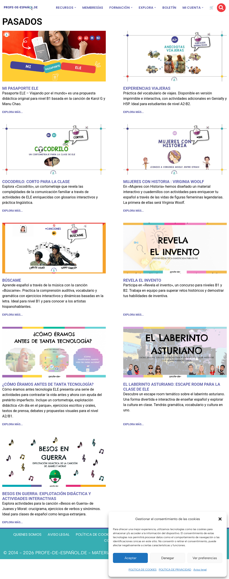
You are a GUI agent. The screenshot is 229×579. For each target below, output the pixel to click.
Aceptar (130, 558)
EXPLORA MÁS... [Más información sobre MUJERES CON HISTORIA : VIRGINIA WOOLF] (133, 221)
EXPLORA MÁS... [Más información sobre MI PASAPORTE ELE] (12, 120)
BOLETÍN (180, 7)
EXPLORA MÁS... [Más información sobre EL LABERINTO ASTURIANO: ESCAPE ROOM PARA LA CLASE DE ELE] (133, 438)
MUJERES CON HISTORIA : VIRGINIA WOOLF (163, 190)
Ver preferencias (205, 558)
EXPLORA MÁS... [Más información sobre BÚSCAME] (12, 327)
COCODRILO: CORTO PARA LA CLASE (36, 190)
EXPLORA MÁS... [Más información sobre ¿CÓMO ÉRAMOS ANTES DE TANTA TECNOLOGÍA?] (12, 438)
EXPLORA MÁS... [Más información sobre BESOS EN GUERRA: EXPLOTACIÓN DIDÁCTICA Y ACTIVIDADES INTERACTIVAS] (12, 538)
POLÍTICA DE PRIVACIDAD (175, 569)
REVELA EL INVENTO (142, 291)
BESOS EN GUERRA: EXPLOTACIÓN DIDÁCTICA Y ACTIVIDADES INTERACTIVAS (46, 511)
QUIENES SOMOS (40, 552)
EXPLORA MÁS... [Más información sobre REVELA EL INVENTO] (133, 327)
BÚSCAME (11, 291)
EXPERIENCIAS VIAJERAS (146, 95)
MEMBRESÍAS (91, 7)
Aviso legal (200, 569)
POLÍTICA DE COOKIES (143, 569)
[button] (220, 519)
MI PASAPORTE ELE (20, 95)
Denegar (167, 558)
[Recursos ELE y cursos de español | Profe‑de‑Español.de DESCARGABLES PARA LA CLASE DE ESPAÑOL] (20, 11)
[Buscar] (221, 11)
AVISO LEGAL (78, 552)
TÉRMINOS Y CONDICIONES (98, 560)
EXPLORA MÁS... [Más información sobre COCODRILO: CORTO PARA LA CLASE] (12, 221)
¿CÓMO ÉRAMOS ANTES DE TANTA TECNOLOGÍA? (47, 397)
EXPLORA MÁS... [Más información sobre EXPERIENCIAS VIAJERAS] (133, 120)
